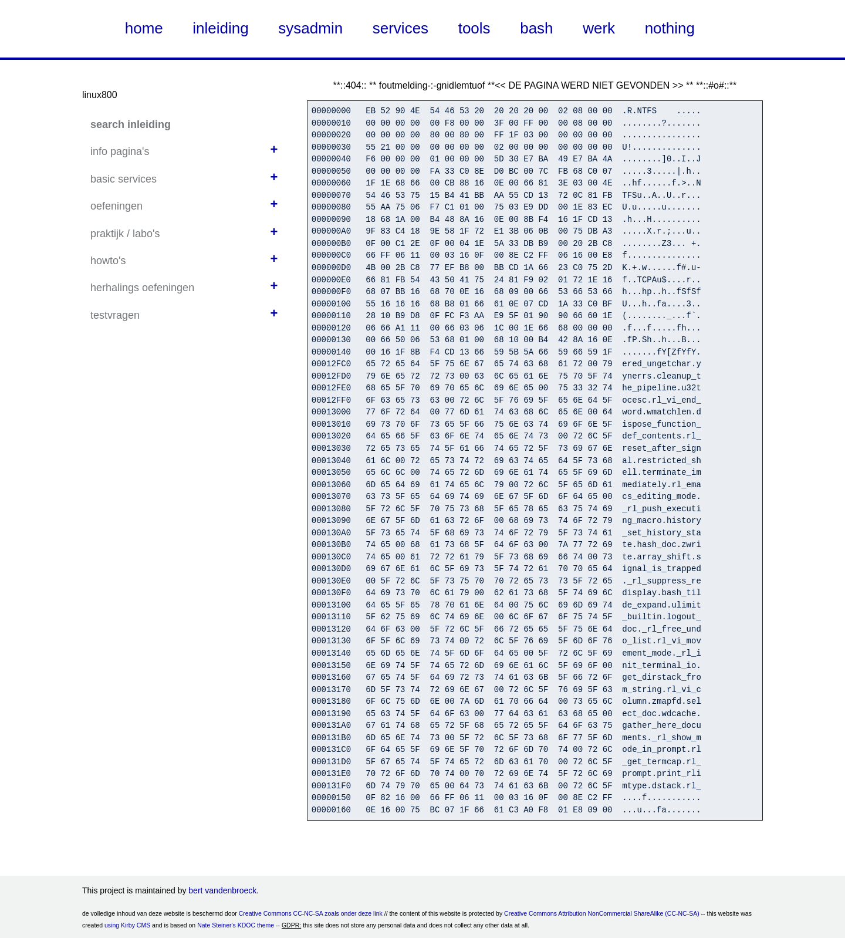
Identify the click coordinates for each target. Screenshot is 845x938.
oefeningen (116, 206)
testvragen (115, 315)
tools (474, 28)
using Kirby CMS (127, 925)
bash (536, 28)
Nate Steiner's (216, 925)
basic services (123, 179)
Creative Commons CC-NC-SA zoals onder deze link (311, 913)
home (144, 28)
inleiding (220, 28)
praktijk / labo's (125, 233)
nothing (670, 28)
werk (599, 28)
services (400, 28)
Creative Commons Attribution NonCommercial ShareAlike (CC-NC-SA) (601, 913)
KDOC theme (256, 925)
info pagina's (120, 151)
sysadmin (310, 28)
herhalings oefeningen (142, 287)
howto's (108, 260)
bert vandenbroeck (222, 890)
